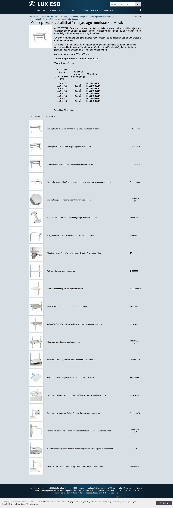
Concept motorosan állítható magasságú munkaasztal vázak (71, 164)
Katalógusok (83, 10)
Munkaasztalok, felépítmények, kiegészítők (72, 16)
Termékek (52, 10)
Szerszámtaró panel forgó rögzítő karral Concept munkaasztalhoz (73, 413)
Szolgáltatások (66, 10)
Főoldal (41, 10)
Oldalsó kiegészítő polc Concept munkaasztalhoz (66, 289)
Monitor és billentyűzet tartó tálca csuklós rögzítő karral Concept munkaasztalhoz (80, 449)
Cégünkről (96, 10)
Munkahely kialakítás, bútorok (41, 16)
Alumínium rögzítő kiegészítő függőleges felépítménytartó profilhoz (74, 253)
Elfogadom (163, 503)
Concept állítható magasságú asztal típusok (60, 19)
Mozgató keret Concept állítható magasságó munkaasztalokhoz (72, 217)
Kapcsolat (109, 10)
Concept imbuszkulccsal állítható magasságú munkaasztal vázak (73, 129)
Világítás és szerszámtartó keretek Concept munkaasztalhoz (71, 235)
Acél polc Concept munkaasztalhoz (61, 271)
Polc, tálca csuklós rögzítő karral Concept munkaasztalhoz (70, 377)
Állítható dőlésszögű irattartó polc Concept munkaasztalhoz (71, 360)
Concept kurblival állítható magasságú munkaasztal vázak (70, 146)
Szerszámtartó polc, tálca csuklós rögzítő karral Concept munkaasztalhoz (76, 395)
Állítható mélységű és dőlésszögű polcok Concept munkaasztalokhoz (74, 324)
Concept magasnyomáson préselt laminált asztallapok (69, 200)
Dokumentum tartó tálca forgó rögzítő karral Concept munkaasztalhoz (75, 466)
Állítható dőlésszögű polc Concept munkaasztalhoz (67, 306)
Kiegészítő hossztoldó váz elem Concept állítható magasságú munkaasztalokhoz (79, 182)
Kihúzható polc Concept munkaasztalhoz (63, 342)
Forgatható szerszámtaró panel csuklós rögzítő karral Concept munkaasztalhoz (79, 431)
